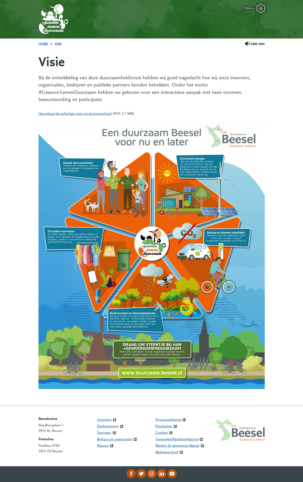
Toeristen (104, 433)
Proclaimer (163, 426)
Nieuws (103, 446)
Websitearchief (166, 452)
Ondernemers (108, 426)
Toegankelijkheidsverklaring (176, 439)
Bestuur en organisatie (114, 439)
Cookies (161, 433)
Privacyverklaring (168, 420)
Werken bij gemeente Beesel (177, 446)
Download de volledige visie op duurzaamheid (75, 114)
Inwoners (104, 420)
